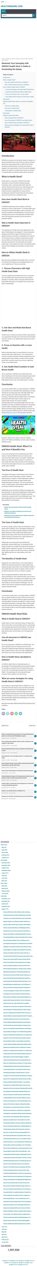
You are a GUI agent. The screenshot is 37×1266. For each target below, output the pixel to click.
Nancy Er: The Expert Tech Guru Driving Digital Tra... (17, 1132)
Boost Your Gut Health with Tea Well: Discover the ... (17, 1182)
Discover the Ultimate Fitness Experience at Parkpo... (17, 962)
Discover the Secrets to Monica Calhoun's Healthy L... (17, 1104)
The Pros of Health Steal (12, 106)
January (5, 857)
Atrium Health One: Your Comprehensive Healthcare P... (17, 1141)
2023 (4, 896)
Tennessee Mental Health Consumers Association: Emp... (18, 956)
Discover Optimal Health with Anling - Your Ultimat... (17, 1082)
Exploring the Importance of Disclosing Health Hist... (17, 972)
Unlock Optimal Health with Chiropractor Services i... (17, 1129)
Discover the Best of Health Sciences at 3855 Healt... (17, 1094)
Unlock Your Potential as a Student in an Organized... (17, 1110)
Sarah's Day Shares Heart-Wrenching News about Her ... (17, 1053)
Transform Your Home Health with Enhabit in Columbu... (18, 1075)
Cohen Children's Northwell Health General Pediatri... (17, 1022)
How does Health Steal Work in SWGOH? (16, 82)
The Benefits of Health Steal (13, 110)
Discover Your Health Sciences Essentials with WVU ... (17, 1167)
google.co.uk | (14, 1260)
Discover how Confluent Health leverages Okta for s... (17, 1186)
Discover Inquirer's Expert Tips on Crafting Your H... (16, 940)
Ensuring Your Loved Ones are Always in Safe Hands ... (17, 1006)
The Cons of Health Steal (12, 108)
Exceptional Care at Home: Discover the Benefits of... (17, 931)
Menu (3, 11)
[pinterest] (12, 713)
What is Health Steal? (9, 80)
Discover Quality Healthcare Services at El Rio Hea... (17, 965)
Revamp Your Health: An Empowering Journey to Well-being (17, 796)
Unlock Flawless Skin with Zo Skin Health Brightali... (16, 1220)
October (5, 868)
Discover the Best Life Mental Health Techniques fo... (17, 987)
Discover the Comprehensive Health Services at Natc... (17, 1079)
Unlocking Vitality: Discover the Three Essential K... (16, 1019)
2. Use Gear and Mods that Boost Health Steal (18, 92)
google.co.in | (8, 1262)
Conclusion (6, 99)
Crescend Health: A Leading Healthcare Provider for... (17, 1192)
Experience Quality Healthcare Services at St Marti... (17, 1208)
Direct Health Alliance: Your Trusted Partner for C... (16, 1198)
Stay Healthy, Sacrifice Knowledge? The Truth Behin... (17, 1145)
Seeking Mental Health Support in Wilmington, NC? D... (17, 1154)
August (5, 873)
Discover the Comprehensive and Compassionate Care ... (18, 1148)
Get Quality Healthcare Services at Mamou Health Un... (17, 1123)
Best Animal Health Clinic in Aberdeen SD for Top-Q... (17, 1135)
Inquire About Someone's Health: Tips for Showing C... (17, 1000)
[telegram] (20, 713)
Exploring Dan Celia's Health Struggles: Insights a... (16, 1056)
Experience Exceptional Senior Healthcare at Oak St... (17, 1047)
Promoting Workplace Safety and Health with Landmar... (18, 937)
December (6, 862)
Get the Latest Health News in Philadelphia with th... (17, 927)
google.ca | (21, 1260)
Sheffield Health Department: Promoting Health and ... (17, 1160)
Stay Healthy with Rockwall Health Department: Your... (17, 981)
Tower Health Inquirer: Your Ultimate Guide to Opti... (17, 1069)
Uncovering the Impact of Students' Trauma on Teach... (17, 1157)
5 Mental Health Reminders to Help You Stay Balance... (17, 1173)
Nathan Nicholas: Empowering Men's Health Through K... (18, 1016)
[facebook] (3, 713)
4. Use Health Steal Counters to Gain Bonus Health (19, 96)
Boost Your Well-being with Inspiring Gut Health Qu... (17, 978)
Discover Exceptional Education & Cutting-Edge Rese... (17, 1126)
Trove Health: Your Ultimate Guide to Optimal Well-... (17, 1214)
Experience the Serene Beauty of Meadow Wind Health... (18, 1088)
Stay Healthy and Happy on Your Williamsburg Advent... (17, 1031)
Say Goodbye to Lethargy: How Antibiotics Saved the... (17, 949)
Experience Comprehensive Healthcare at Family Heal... (18, 1050)
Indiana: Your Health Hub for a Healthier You (13, 790)
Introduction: (6, 77)
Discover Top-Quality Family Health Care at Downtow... (17, 1028)
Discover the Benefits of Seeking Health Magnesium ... (17, 1179)
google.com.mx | (23, 1264)
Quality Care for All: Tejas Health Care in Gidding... (16, 1003)
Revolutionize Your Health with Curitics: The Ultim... (17, 1107)
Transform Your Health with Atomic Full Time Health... (17, 918)
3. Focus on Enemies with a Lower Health (17, 94)
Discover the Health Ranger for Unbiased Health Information (17, 770)
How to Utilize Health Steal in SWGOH (14, 87)
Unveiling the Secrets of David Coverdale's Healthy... (17, 994)
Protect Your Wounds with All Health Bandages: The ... (17, 1217)
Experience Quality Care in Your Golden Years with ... (17, 1119)
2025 (4, 860)
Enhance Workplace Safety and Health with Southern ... (17, 1211)
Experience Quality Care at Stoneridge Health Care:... (17, 1204)
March (5, 852)
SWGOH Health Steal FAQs (11, 115)
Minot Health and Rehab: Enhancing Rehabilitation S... (17, 997)
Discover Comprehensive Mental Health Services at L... (17, 1012)
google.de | (15, 1262)
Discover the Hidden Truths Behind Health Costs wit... (17, 934)
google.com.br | (13, 1264)
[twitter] (7, 713)
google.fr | (22, 1262)
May (4, 847)
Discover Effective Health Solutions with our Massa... (17, 912)
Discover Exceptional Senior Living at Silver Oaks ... (16, 1170)
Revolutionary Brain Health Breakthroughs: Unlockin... (17, 915)
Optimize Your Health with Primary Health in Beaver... (17, 1038)
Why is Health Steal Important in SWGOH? (17, 84)
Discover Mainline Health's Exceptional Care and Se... (17, 1223)
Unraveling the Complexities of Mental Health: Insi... (17, 1091)
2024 (4, 883)
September (6, 870)
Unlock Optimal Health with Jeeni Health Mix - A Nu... (17, 1151)
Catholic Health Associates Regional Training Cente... (17, 1025)
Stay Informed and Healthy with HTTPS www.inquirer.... (17, 1201)
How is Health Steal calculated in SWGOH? (17, 123)
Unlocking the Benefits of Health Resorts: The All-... (16, 1072)
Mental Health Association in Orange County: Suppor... (17, 968)
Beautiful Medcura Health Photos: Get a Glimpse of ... (17, 984)
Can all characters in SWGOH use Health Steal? (18, 120)
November (6, 865)
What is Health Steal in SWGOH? (14, 118)
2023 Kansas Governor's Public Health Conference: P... (17, 975)
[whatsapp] (16, 713)
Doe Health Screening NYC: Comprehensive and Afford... (18, 943)
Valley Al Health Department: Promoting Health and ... (17, 1060)
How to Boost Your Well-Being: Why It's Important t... (17, 1116)
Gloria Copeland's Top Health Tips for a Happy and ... (17, 1195)
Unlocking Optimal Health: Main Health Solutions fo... (17, 1066)
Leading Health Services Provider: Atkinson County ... (17, 1097)
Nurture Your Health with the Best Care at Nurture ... (17, 1164)
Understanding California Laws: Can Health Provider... (17, 1138)
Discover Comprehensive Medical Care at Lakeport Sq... (17, 1034)
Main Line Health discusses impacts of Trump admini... (17, 1063)
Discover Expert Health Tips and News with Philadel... (17, 924)
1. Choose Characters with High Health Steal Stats (19, 89)
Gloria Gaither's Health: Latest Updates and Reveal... (17, 1041)
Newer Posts (5, 725)
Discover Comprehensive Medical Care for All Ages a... (17, 1189)
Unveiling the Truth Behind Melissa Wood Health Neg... (17, 1113)
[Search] (17, 15)
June (4, 878)
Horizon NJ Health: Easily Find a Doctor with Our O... (16, 953)
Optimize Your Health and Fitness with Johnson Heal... (17, 946)
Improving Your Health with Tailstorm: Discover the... (17, 1085)
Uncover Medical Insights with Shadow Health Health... (17, 1044)
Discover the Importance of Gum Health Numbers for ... (17, 1101)
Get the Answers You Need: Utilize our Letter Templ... (17, 1009)
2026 (4, 844)
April (4, 850)
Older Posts (32, 725)
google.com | (6, 1260)
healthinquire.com (11, 6)
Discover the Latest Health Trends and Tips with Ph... (17, 959)
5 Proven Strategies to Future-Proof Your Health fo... (17, 990)
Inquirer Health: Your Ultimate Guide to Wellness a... (17, 921)
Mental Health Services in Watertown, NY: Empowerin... (17, 1176)
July (4, 875)
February (5, 855)
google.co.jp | (29, 1262)
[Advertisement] (18, 38)
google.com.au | (30, 1260)
